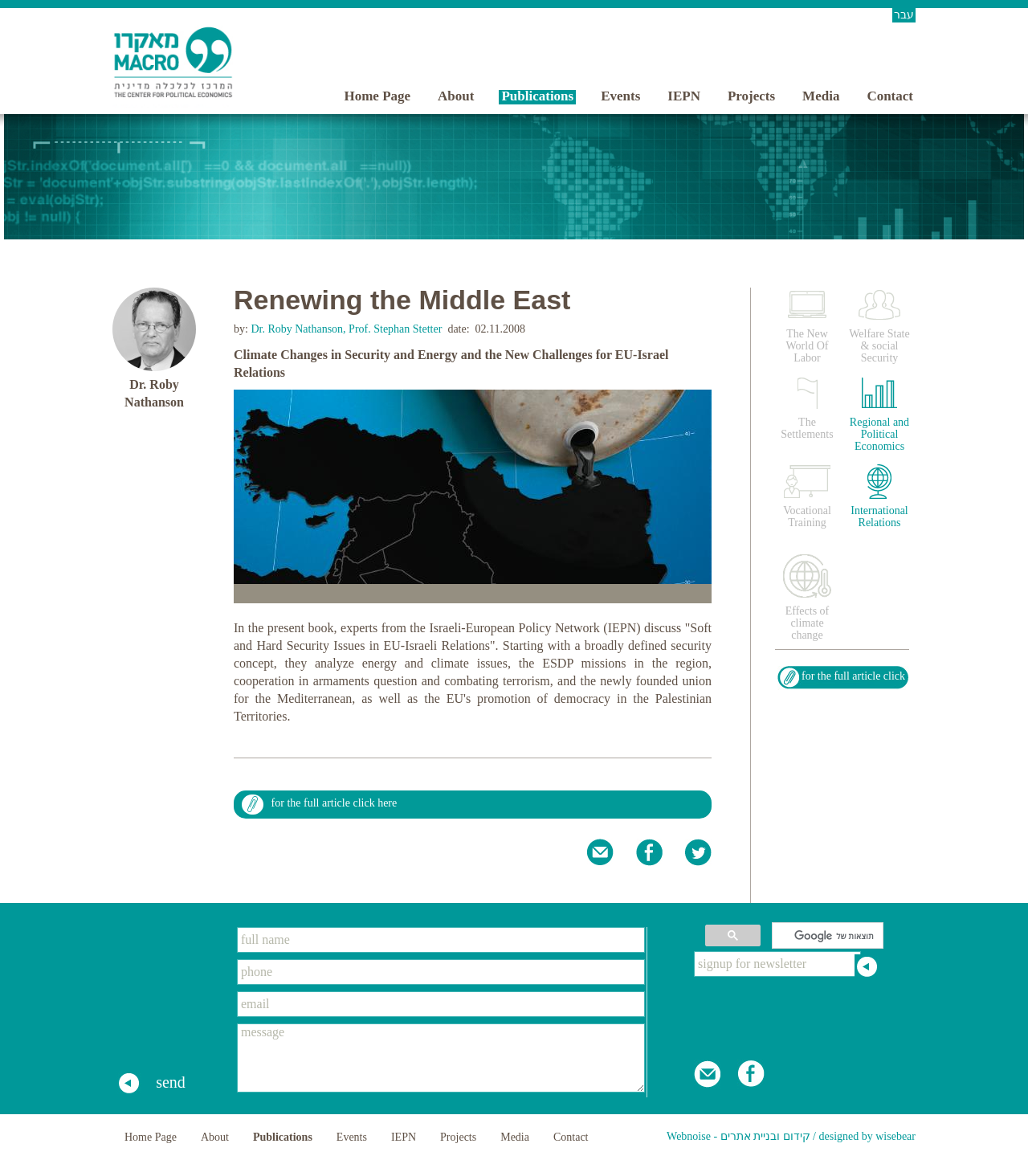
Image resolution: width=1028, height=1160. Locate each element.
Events (620, 96)
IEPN (683, 96)
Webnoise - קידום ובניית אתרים (738, 1136)
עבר (904, 15)
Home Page (377, 96)
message (441, 1058)
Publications (537, 96)
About (456, 96)
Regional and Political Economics (879, 434)
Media (820, 96)
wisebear (895, 1136)
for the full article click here (334, 803)
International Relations (879, 516)
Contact (890, 96)
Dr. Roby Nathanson (295, 329)
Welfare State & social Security (879, 346)
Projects (751, 96)
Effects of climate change (807, 623)
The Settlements (807, 428)
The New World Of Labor (807, 346)
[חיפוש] (829, 936)
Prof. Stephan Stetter (395, 329)
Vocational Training (807, 516)
